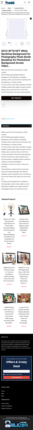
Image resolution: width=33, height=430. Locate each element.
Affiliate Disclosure (6, 408)
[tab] (16, 125)
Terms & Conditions (6, 406)
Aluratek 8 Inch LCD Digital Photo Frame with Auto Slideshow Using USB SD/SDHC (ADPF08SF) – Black (24, 225)
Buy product (16, 98)
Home (3, 8)
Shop (9, 8)
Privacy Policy (5, 403)
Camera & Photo (19, 8)
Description (6, 126)
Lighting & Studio (6, 10)
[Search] (25, 2)
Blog (2, 396)
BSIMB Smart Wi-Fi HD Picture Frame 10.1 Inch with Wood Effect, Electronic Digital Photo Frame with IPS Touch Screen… (9, 274)
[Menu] (2, 2)
